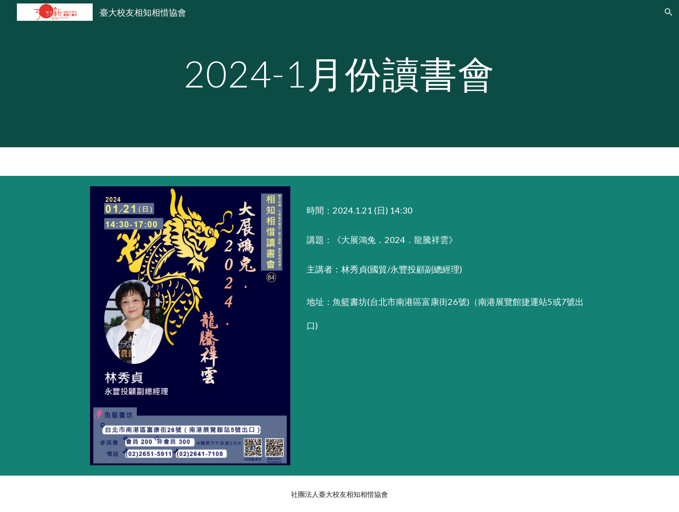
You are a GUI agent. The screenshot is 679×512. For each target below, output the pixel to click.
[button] (668, 12)
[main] (339, 73)
